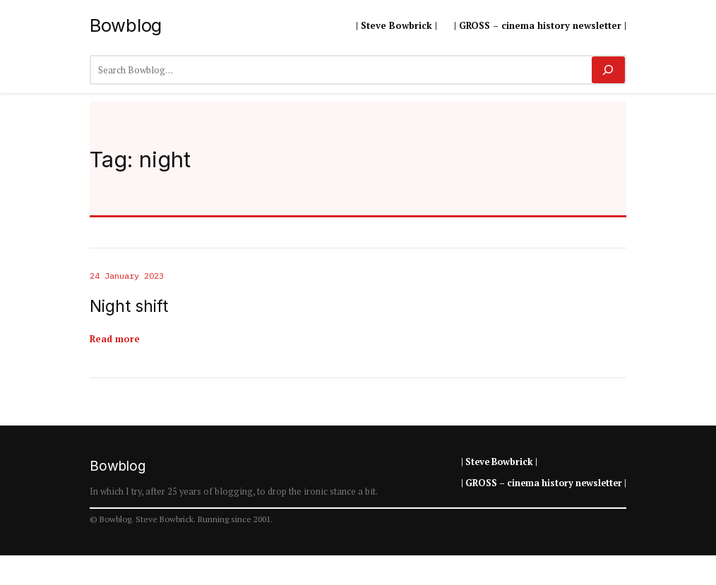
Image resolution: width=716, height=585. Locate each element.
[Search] (608, 69)
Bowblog (126, 25)
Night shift (129, 306)
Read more (115, 338)
